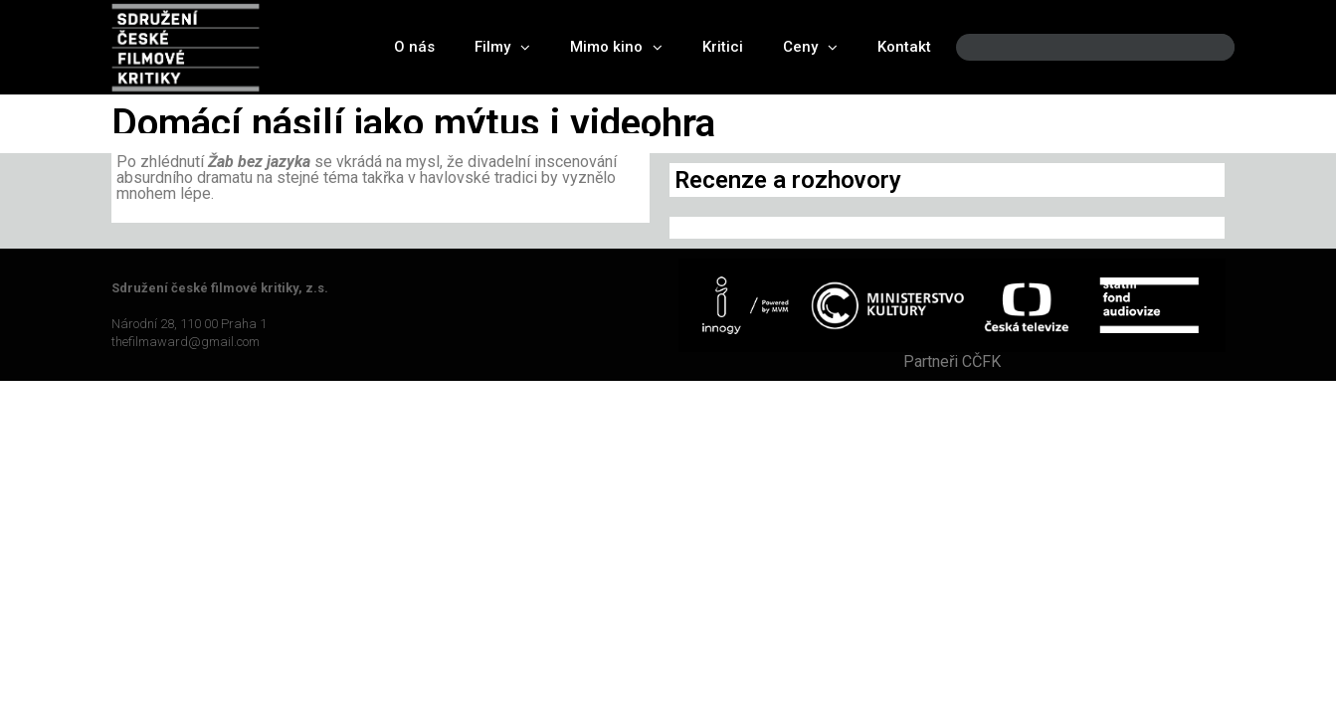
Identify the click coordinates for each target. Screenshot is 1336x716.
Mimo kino (616, 47)
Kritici (722, 47)
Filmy (502, 47)
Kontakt (904, 47)
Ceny (810, 47)
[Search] (1203, 47)
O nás (414, 47)
